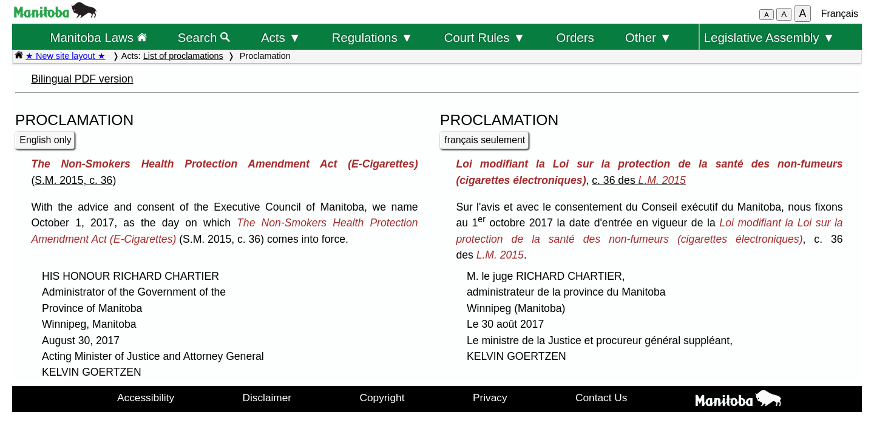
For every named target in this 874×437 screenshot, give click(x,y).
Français (839, 13)
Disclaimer (267, 397)
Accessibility (145, 397)
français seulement (484, 140)
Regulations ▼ (372, 37)
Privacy (490, 397)
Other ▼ (648, 37)
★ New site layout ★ (65, 56)
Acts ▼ (281, 37)
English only (45, 140)
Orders (575, 37)
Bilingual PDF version (82, 79)
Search (204, 37)
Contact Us (601, 397)
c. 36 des (639, 180)
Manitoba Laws (98, 37)
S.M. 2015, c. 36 (73, 180)
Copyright (382, 397)
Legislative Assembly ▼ (769, 37)
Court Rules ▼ (484, 37)
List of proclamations (183, 56)
